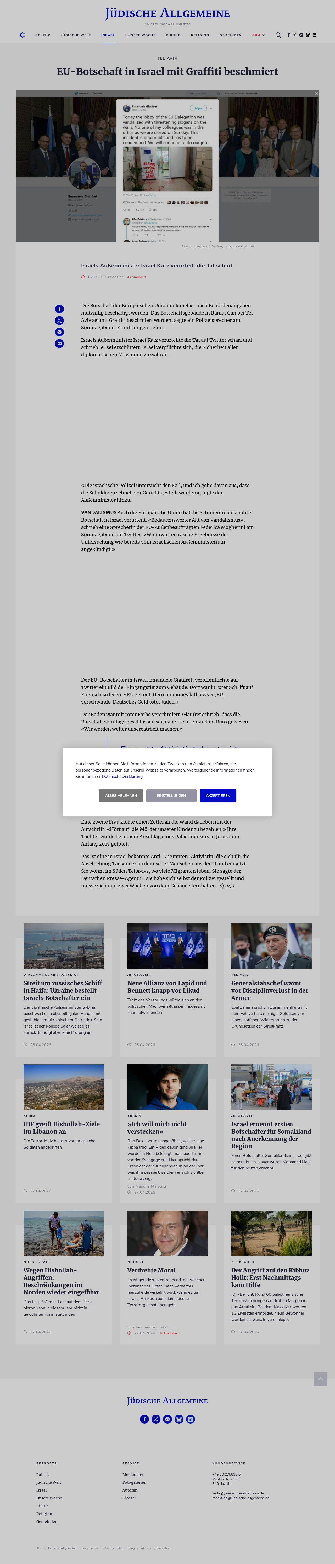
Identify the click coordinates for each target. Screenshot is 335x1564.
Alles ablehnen (121, 795)
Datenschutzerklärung (122, 776)
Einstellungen (171, 795)
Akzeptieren (218, 795)
